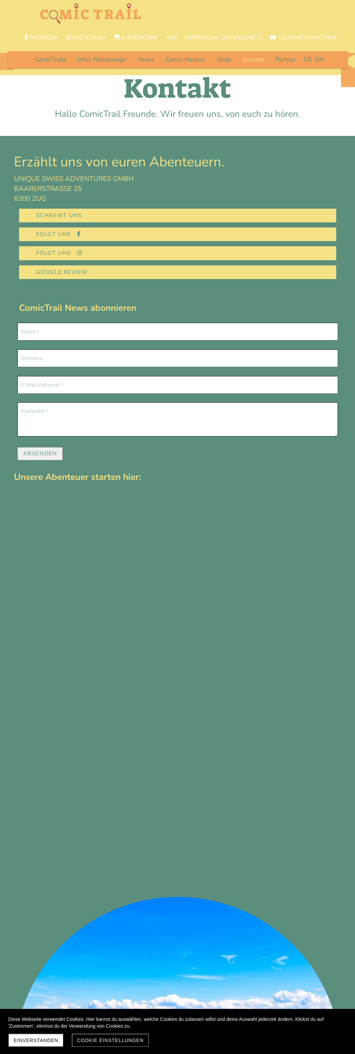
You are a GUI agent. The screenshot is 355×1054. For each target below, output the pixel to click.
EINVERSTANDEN (36, 1040)
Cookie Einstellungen (110, 1040)
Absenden (40, 410)
